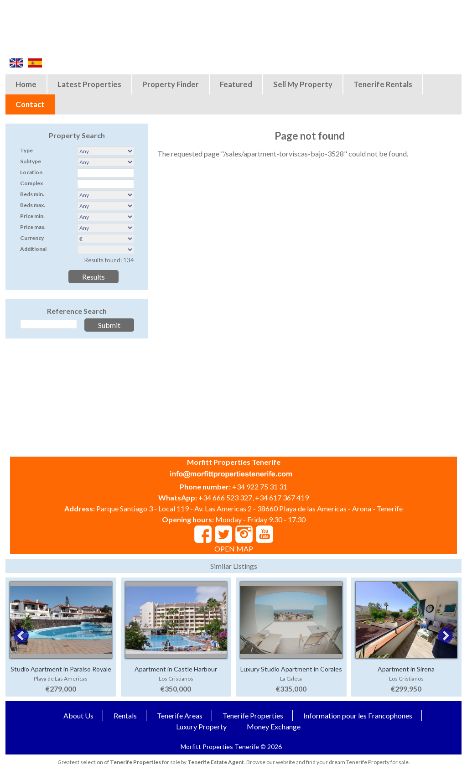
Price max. (33, 227)
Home (26, 84)
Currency (32, 237)
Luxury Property (201, 726)
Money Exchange (274, 726)
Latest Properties (89, 84)
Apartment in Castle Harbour (176, 669)
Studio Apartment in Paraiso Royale (60, 669)
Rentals (125, 715)
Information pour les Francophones (357, 715)
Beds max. (32, 205)
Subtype (30, 161)
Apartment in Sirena (406, 669)
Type (26, 150)
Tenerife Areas (179, 715)
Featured (236, 84)
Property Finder (170, 84)
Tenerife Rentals (382, 84)
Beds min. (32, 194)
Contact (30, 104)
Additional (33, 248)
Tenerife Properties (253, 715)
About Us (78, 715)
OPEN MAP (233, 548)
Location (31, 172)
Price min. (32, 216)
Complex (31, 183)
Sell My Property (302, 84)
